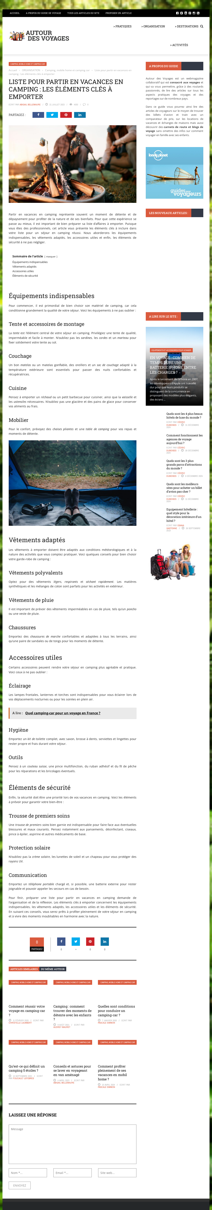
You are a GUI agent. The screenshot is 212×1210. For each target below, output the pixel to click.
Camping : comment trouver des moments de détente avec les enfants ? (72, 1012)
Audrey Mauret (61, 1027)
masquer (51, 256)
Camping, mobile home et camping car (27, 64)
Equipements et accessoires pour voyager (171, 350)
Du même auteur (53, 969)
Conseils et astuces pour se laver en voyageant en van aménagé (72, 1070)
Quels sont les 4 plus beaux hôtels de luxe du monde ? (184, 415)
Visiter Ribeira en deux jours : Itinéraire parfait (173, 264)
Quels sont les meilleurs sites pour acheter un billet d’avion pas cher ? (184, 487)
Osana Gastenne (175, 527)
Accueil (15, 13)
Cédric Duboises (175, 423)
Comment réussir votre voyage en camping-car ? (27, 1010)
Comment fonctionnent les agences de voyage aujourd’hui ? (184, 439)
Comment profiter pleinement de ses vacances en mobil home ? (112, 1072)
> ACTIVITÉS (179, 45)
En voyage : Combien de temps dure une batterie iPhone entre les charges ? (173, 365)
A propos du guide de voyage (43, 13)
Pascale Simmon (106, 1022)
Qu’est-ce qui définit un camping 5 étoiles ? (27, 1068)
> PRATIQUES (122, 26)
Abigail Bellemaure (30, 104)
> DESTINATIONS (186, 26)
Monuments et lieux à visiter (165, 251)
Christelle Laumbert (20, 1022)
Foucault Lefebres (23, 1078)
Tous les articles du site (83, 13)
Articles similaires (24, 969)
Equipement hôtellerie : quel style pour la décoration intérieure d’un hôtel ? (183, 515)
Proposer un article (119, 13)
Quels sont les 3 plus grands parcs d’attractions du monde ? (184, 464)
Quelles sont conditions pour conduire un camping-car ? (116, 1010)
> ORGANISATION (153, 26)
